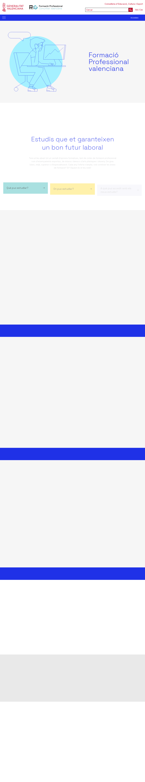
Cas (141, 9)
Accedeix (134, 18)
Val (136, 9)
